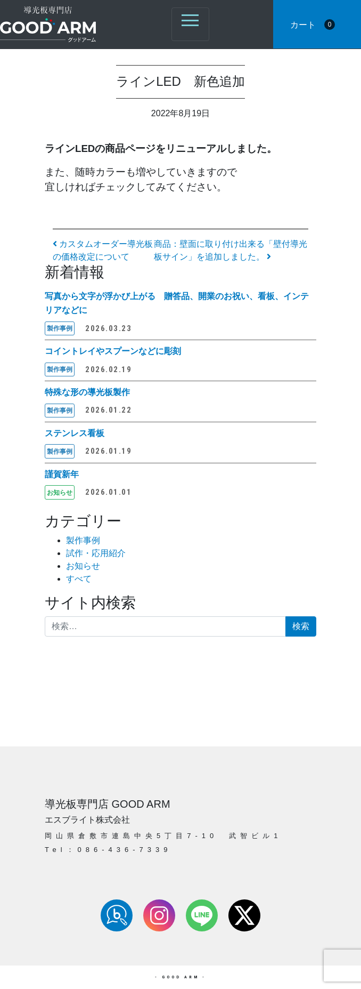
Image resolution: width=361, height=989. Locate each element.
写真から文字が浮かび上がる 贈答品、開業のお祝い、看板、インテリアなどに (177, 303)
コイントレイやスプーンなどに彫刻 (113, 351)
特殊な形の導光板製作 (87, 392)
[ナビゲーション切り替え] (190, 24)
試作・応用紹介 (96, 553)
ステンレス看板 (74, 433)
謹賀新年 (62, 474)
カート (312, 24)
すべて (79, 578)
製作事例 (83, 540)
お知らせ (83, 565)
